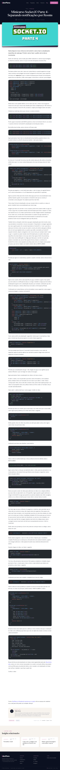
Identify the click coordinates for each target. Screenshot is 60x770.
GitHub (34, 759)
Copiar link (49, 720)
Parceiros (42, 2)
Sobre (37, 2)
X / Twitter (35, 761)
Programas (32, 2)
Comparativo (22, 759)
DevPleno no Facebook (18, 701)
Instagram (35, 763)
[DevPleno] (6, 3)
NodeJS (17, 720)
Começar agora (54, 2)
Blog (47, 2)
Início (28, 2)
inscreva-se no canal (29, 701)
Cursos (21, 757)
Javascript (31, 8)
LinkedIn (44, 720)
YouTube (35, 757)
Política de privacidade (51, 757)
